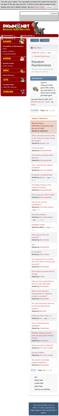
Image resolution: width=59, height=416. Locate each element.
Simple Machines (50, 407)
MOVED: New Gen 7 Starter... (41, 102)
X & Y (5, 49)
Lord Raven (44, 341)
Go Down (34, 110)
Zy (41, 318)
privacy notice (39, 7)
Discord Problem (38, 353)
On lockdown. (37, 252)
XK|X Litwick (44, 254)
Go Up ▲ (51, 405)
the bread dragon (46, 217)
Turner (42, 277)
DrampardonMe (46, 150)
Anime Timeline (8, 66)
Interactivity (28, 36)
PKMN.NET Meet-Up (9, 87)
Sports (43, 83)
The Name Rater (8, 84)
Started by (43, 118)
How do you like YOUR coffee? (43, 195)
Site (24, 38)
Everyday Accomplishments (42, 175)
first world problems (39, 215)
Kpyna (42, 177)
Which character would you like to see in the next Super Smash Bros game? (43, 138)
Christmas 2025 (37, 148)
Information (8, 36)
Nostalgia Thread (38, 225)
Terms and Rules (42, 405)
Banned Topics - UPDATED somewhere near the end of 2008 (43, 125)
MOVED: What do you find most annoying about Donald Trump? (42, 335)
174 (53, 318)
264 (42, 220)
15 (53, 110)
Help (34, 405)
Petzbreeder (44, 267)
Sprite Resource (8, 75)
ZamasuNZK (44, 247)
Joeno (33, 104)
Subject (35, 118)
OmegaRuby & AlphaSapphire (13, 46)
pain (33, 245)
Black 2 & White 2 (8, 51)
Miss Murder (44, 240)
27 (32, 230)
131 (33, 180)
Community (8, 38)
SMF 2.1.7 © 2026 (38, 407)
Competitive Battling (9, 54)
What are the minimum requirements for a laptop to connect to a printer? (42, 293)
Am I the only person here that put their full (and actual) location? (43, 305)
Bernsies (43, 311)
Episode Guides (8, 63)
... (51, 110)
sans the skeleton (46, 170)
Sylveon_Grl (44, 143)
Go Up (33, 370)
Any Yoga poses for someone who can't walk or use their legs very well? (43, 261)
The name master (46, 207)
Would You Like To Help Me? (42, 345)
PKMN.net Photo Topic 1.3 (41, 316)
